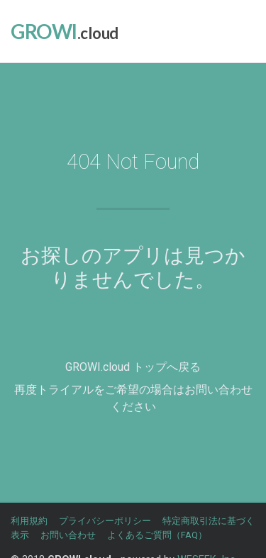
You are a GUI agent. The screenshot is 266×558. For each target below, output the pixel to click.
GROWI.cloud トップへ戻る (133, 367)
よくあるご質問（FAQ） (157, 535)
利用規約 (29, 520)
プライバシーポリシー (105, 520)
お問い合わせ (68, 535)
